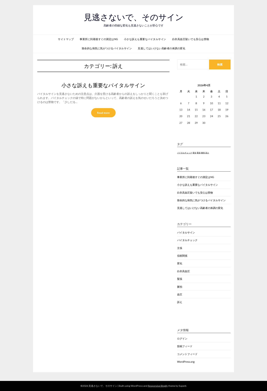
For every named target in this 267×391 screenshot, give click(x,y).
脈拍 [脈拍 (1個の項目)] (203, 153)
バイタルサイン (186, 232)
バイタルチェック (187, 240)
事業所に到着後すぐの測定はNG (99, 39)
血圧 (179, 294)
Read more (103, 112)
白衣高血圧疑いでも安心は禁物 (190, 39)
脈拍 (179, 286)
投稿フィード (184, 346)
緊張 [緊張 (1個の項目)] (199, 153)
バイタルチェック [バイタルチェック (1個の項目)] (184, 153)
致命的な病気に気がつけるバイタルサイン (107, 48)
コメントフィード (187, 354)
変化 (179, 263)
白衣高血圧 (183, 271)
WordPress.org (186, 361)
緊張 (179, 278)
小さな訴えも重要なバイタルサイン (145, 39)
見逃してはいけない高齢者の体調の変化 (161, 48)
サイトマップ (66, 39)
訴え (179, 302)
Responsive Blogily (158, 385)
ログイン (182, 338)
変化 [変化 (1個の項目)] (194, 153)
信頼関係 (182, 255)
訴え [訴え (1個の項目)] (207, 153)
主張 (179, 247)
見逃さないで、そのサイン (133, 17)
